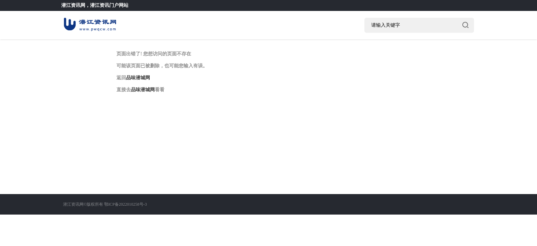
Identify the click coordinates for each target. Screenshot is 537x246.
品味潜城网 (138, 77)
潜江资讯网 (73, 5)
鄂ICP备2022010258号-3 (125, 204)
